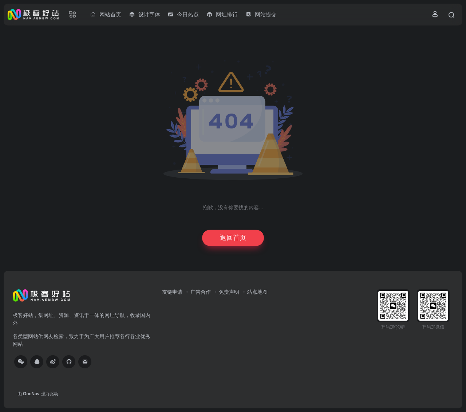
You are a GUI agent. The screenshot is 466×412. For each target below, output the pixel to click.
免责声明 (229, 292)
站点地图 (257, 292)
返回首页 (233, 237)
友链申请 (172, 292)
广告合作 (200, 292)
